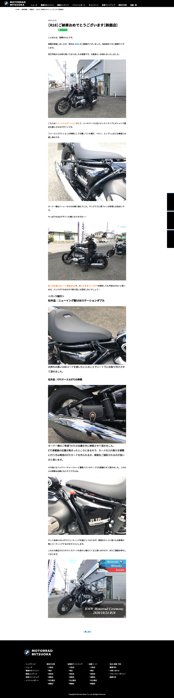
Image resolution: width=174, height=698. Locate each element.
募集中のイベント (47, 5)
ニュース (34, 5)
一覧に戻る (87, 631)
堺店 (50, 670)
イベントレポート (78, 5)
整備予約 (113, 667)
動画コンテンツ (63, 5)
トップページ (31, 664)
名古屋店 (51, 680)
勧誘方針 (113, 677)
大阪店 (50, 667)
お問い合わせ (114, 670)
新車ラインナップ (108, 5)
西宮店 (50, 674)
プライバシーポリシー (118, 674)
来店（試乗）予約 (115, 664)
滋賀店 (50, 677)
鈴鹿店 (50, 683)
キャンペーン (93, 5)
